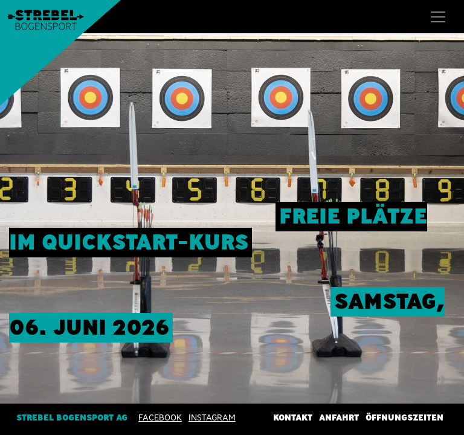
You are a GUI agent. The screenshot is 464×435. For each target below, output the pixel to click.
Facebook (160, 417)
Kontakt (292, 417)
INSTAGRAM (212, 417)
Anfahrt (339, 417)
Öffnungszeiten (404, 417)
